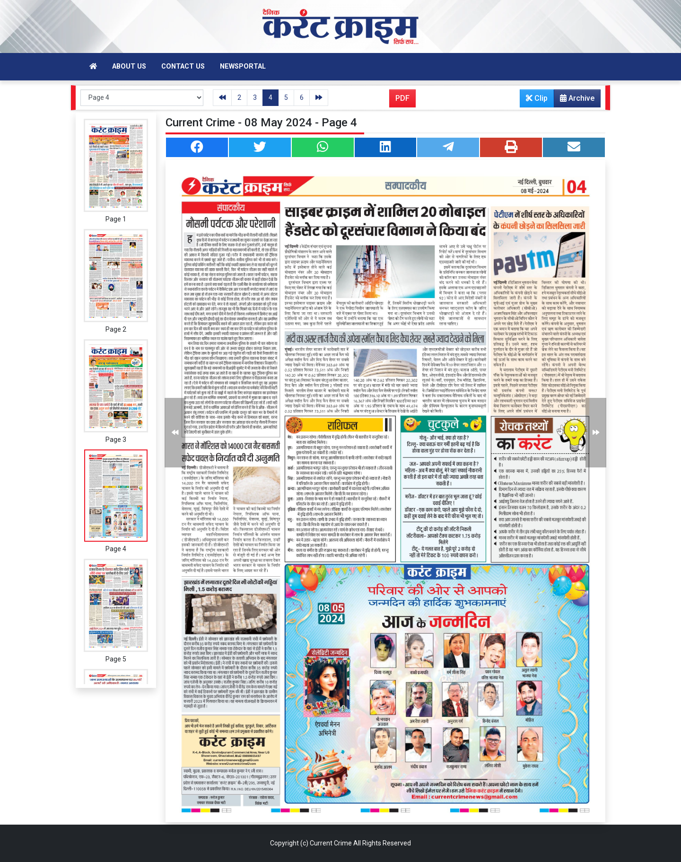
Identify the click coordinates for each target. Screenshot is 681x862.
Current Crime (331, 843)
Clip (537, 98)
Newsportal (243, 66)
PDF (402, 98)
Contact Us (183, 66)
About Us (129, 66)
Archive (574, 100)
